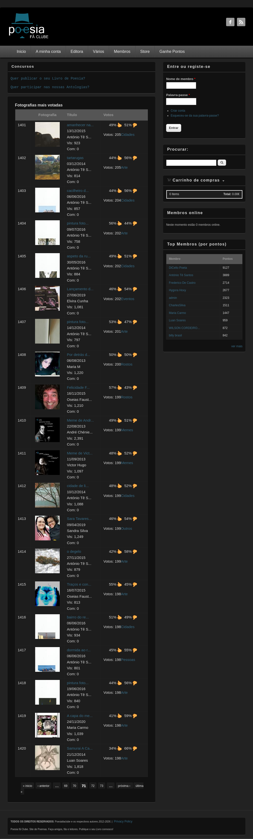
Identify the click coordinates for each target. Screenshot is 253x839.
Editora (77, 51)
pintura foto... (78, 223)
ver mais (236, 346)
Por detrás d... (78, 354)
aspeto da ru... (79, 256)
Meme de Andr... (80, 420)
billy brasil (175, 335)
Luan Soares (177, 320)
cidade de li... (78, 486)
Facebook (230, 22)
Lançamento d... (80, 289)
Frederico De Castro (182, 283)
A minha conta (48, 51)
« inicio (27, 786)
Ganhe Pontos (172, 51)
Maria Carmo (177, 313)
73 (101, 786)
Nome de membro (180, 79)
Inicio (21, 51)
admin (173, 298)
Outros (126, 528)
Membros (122, 51)
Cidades (128, 134)
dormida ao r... (79, 650)
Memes (127, 430)
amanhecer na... (80, 125)
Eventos (127, 299)
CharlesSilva (177, 305)
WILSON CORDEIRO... (184, 328)
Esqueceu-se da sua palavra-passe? (195, 115)
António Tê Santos (181, 275)
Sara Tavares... (79, 518)
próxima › (124, 786)
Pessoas (128, 659)
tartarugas (75, 158)
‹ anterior (43, 786)
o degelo (74, 551)
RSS (241, 22)
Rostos (127, 364)
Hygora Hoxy (177, 290)
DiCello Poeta (178, 267)
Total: (227, 194)
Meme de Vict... (80, 453)
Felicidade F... (78, 387)
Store (145, 51)
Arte (124, 167)
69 (65, 786)
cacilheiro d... (78, 190)
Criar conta (178, 110)
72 (93, 786)
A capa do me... (80, 716)
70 (74, 786)
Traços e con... (79, 584)
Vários (98, 51)
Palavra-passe (178, 95)
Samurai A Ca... (80, 748)
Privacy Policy (123, 821)
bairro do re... (78, 617)
